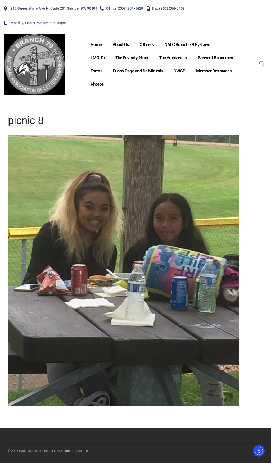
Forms (96, 71)
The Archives (173, 58)
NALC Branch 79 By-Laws (187, 44)
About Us (120, 44)
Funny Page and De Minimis (138, 71)
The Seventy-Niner (131, 57)
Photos (97, 84)
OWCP (179, 71)
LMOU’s (98, 57)
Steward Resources (215, 57)
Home (96, 44)
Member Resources (214, 71)
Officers (146, 44)
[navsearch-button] (262, 65)
